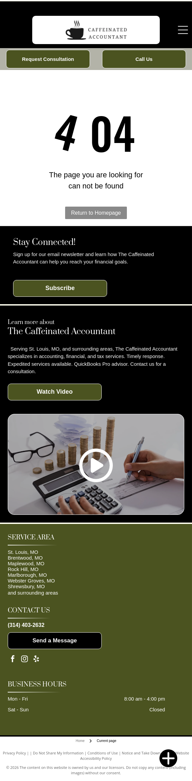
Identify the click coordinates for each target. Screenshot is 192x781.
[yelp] (36, 660)
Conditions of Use (103, 752)
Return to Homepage (96, 213)
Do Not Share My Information (58, 752)
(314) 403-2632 (26, 625)
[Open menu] (183, 30)
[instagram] (24, 660)
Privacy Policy (14, 752)
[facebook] (13, 660)
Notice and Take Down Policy (147, 752)
